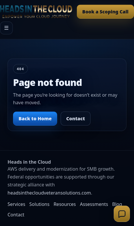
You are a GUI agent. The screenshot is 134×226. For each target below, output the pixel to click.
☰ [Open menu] (6, 28)
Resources (65, 204)
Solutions (39, 204)
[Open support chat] (122, 214)
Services (16, 204)
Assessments (94, 204)
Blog (117, 204)
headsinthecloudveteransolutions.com (49, 193)
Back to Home (35, 118)
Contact (75, 118)
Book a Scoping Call (105, 11)
